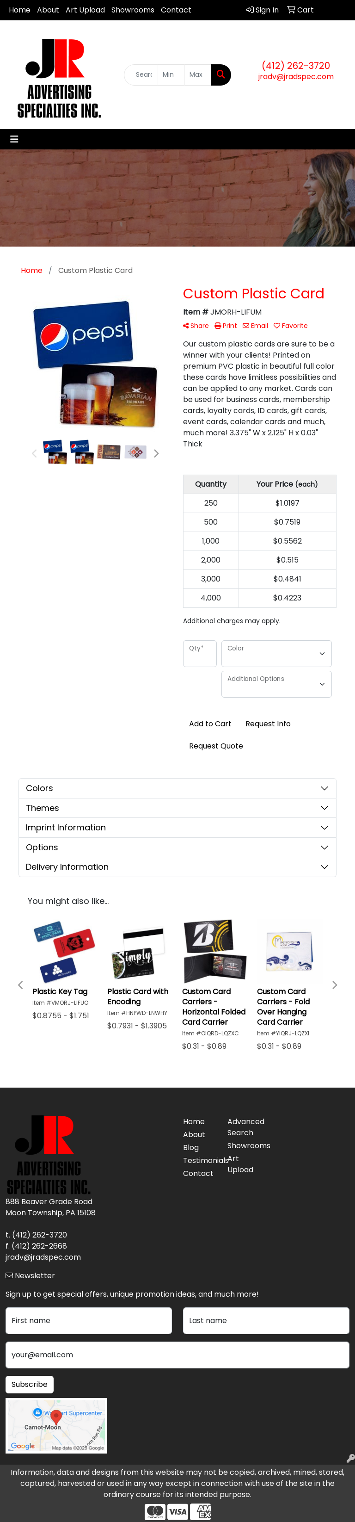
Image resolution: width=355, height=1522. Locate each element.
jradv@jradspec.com (296, 76)
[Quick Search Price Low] (171, 75)
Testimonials (199, 1160)
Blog (191, 1147)
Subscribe (30, 1384)
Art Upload (85, 10)
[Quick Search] (141, 75)
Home (20, 10)
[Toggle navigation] (14, 139)
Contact (176, 10)
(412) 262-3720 (296, 65)
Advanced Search (244, 1127)
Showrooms (132, 10)
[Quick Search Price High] (198, 75)
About (48, 10)
